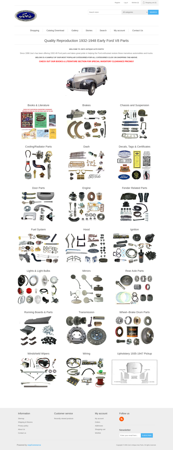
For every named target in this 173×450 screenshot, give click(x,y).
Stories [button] (89, 30)
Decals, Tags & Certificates (134, 146)
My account (99, 418)
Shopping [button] (34, 30)
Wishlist (98, 433)
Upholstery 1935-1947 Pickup (134, 353)
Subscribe (147, 435)
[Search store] (105, 12)
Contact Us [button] (137, 30)
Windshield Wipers (38, 353)
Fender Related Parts (134, 187)
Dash (86, 146)
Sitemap (21, 418)
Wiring (86, 353)
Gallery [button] (74, 30)
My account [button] (119, 30)
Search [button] (103, 30)
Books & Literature (38, 105)
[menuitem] (34, 30)
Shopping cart (100, 429)
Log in (126, 2)
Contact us (22, 433)
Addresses (99, 426)
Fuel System (38, 229)
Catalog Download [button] (55, 30)
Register (117, 2)
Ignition (134, 229)
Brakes (86, 105)
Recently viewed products (63, 418)
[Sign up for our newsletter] (130, 435)
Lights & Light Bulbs (38, 270)
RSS (121, 419)
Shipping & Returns (25, 422)
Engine (86, 187)
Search (153, 12)
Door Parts (38, 187)
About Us (21, 429)
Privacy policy (23, 426)
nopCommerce (34, 445)
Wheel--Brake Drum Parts (134, 312)
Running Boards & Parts (38, 312)
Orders (97, 422)
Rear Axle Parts (134, 270)
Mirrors (86, 270)
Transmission (86, 312)
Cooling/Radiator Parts (38, 146)
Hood (86, 229)
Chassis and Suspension (134, 105)
